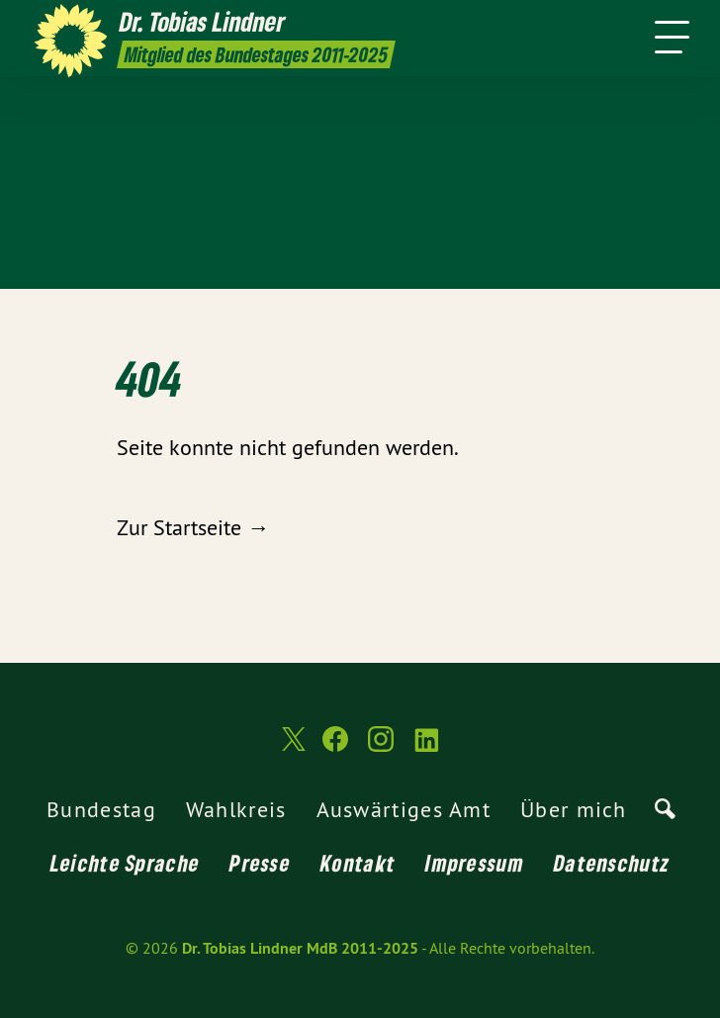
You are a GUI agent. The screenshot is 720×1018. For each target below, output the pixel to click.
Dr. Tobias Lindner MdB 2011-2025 (300, 948)
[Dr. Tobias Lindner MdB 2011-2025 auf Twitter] (292, 748)
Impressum (474, 863)
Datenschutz (612, 863)
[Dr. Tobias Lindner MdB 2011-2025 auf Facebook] (335, 747)
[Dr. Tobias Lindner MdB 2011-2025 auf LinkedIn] (426, 747)
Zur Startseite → (193, 527)
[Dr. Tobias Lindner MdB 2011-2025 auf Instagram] (381, 747)
